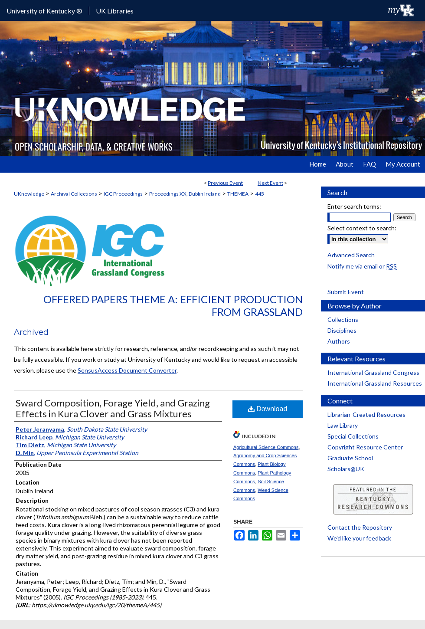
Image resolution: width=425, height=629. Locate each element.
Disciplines (341, 330)
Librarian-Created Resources (366, 414)
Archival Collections (74, 193)
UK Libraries (115, 11)
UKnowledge (29, 193)
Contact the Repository (359, 527)
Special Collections (353, 436)
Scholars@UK (345, 468)
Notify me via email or (362, 266)
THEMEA (237, 193)
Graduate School (350, 458)
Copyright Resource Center (365, 447)
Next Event (270, 183)
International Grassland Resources (374, 383)
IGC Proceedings (123, 193)
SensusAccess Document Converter (127, 370)
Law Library (342, 425)
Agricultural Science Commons (265, 447)
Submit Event (345, 291)
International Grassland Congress (373, 372)
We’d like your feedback (359, 538)
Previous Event (225, 183)
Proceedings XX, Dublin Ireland (185, 193)
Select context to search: (361, 228)
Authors (338, 341)
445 (259, 193)
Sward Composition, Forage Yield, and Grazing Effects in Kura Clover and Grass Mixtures (113, 408)
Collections (342, 319)
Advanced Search (351, 255)
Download (268, 409)
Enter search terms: (354, 206)
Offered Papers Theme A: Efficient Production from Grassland (173, 305)
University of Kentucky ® (44, 11)
